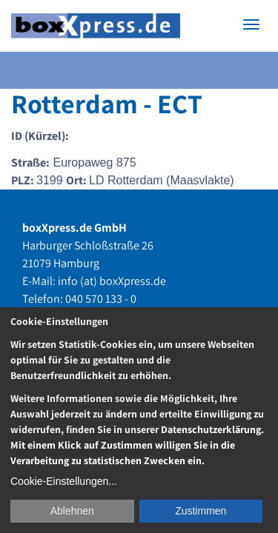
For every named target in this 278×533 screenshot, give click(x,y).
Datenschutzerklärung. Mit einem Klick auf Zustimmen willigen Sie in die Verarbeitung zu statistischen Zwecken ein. (137, 445)
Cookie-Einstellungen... (63, 481)
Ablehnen (72, 511)
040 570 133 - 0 (100, 298)
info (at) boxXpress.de (112, 281)
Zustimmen (200, 511)
